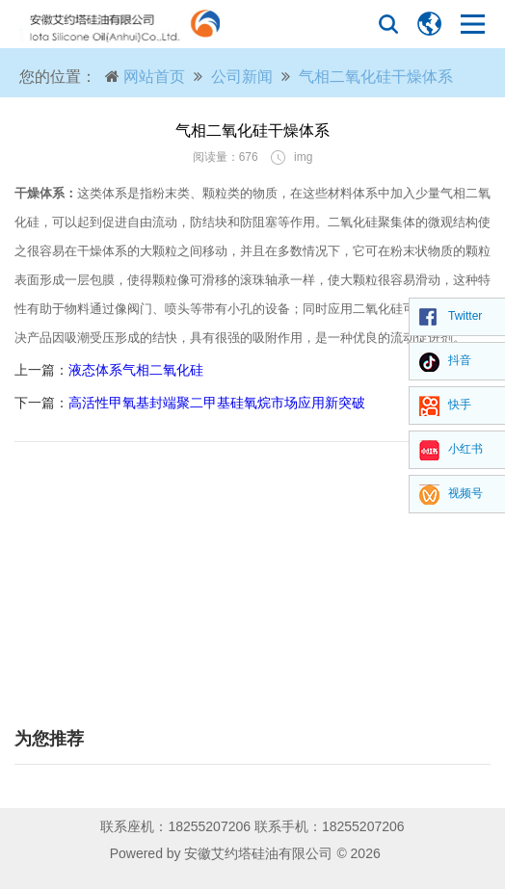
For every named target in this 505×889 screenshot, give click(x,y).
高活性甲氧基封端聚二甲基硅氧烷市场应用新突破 (216, 402)
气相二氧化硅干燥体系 (376, 76)
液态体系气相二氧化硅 (135, 370)
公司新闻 (242, 76)
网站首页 (154, 76)
